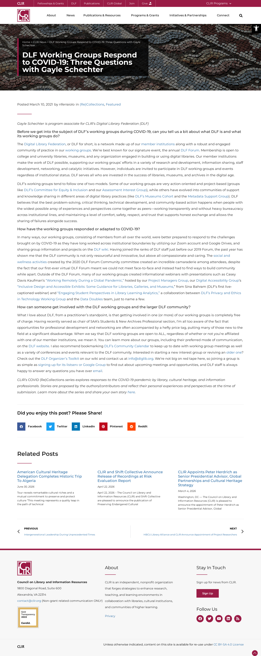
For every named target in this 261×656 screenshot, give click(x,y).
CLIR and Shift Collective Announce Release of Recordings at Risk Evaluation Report (130, 476)
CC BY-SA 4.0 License (229, 644)
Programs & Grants (146, 15)
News (71, 15)
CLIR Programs (218, 3)
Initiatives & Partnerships (188, 15)
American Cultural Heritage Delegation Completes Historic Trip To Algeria (49, 476)
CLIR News (39, 42)
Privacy (110, 616)
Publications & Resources (102, 15)
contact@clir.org (29, 601)
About (52, 15)
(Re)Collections (92, 104)
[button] (256, 28)
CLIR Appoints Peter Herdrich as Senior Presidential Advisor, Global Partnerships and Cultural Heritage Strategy (210, 478)
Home (26, 42)
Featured (113, 104)
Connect (224, 15)
